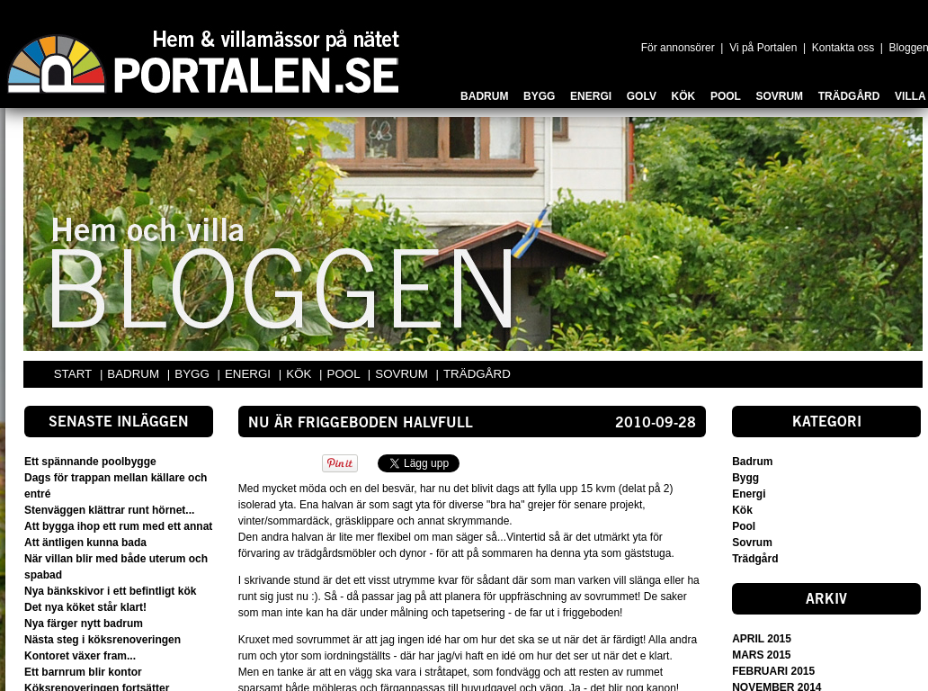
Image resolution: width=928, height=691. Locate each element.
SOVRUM (403, 374)
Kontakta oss (843, 47)
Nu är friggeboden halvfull (360, 424)
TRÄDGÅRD (477, 374)
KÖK (300, 374)
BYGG (193, 374)
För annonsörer (678, 47)
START (73, 374)
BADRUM (134, 374)
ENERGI (249, 374)
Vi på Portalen (763, 47)
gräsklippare (366, 521)
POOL (345, 374)
